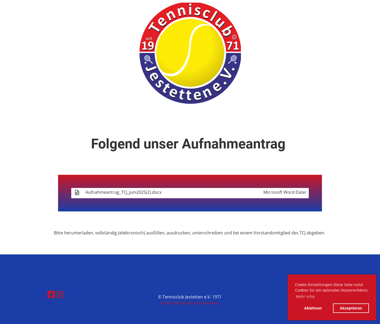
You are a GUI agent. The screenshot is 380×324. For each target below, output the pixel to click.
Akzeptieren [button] (351, 308)
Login (333, 10)
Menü (361, 10)
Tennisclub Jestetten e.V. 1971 (60, 10)
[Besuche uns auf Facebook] (51, 294)
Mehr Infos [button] (305, 296)
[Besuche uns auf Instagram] (60, 294)
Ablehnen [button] (313, 308)
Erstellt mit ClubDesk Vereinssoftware (190, 303)
